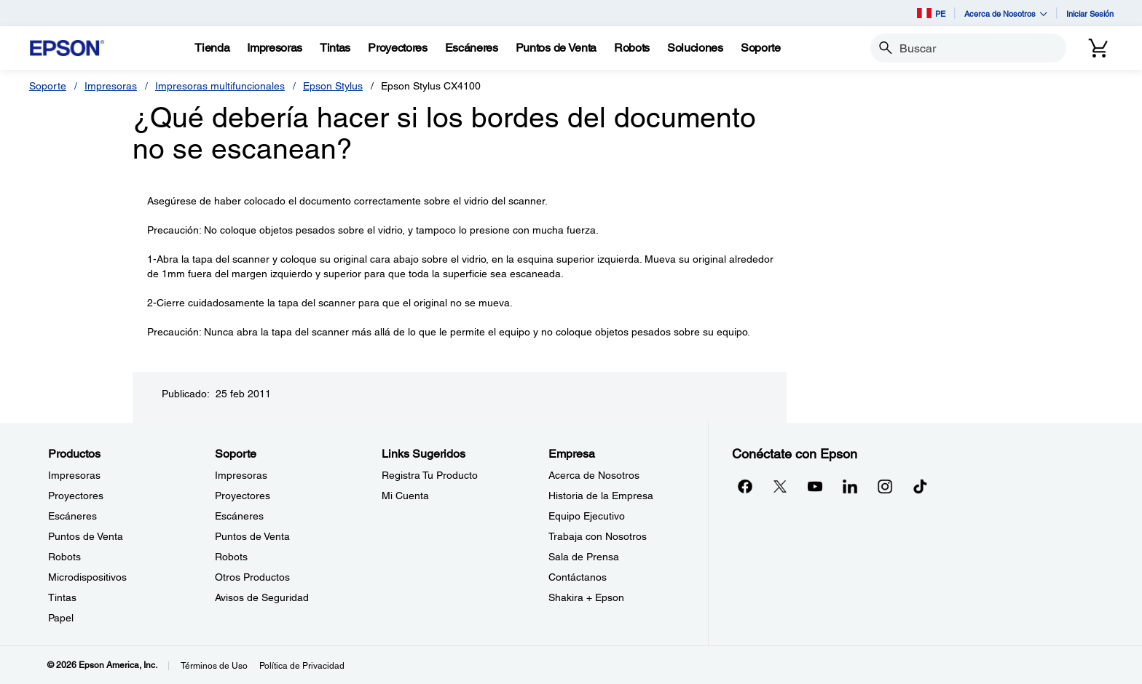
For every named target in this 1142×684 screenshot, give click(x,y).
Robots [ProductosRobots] (64, 556)
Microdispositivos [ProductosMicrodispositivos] (87, 577)
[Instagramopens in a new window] (885, 486)
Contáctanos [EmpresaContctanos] (577, 577)
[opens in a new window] (920, 486)
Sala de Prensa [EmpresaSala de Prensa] (583, 556)
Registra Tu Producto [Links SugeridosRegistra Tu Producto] (430, 475)
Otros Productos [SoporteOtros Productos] (252, 577)
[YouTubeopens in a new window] (815, 486)
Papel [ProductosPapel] (61, 618)
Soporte (47, 86)
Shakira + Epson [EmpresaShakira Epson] (586, 597)
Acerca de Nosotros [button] (1005, 13)
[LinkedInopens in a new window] (850, 486)
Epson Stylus (333, 86)
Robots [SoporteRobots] (231, 556)
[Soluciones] (695, 48)
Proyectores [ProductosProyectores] (75, 495)
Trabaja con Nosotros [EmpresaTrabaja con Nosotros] (597, 536)
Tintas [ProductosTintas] (62, 597)
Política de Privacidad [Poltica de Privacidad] (301, 666)
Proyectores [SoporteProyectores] (242, 495)
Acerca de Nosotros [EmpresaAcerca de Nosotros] (593, 475)
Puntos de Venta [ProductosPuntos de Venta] (85, 536)
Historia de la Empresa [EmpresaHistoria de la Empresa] (600, 495)
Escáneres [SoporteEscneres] (239, 516)
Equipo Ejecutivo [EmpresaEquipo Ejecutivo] (586, 516)
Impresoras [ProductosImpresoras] (74, 475)
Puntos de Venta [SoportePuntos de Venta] (252, 536)
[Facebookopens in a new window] (745, 486)
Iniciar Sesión (1090, 13)
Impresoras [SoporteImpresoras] (241, 475)
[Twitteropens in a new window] (780, 486)
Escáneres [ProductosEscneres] (72, 516)
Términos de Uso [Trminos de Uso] (214, 666)
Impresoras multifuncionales (220, 86)
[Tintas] (335, 48)
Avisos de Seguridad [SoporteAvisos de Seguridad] (262, 597)
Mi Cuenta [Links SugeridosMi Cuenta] (405, 495)
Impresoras (110, 86)
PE (931, 13)
